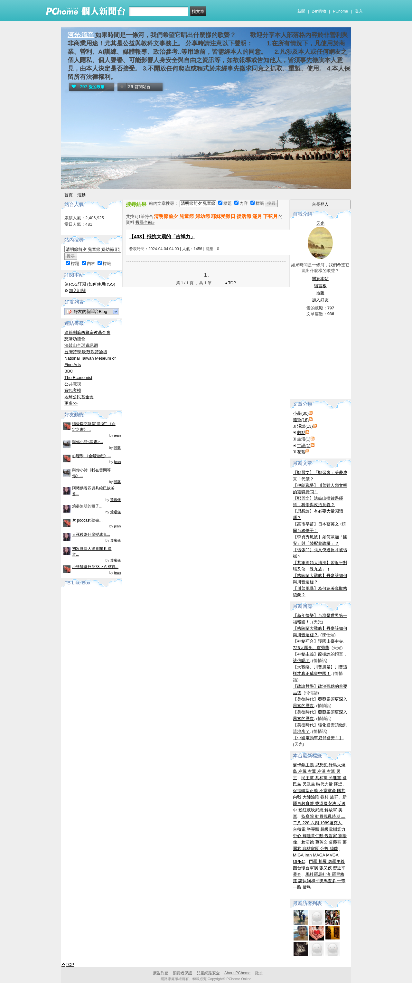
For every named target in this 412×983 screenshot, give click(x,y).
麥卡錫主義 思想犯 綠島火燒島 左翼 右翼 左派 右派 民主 (319, 771)
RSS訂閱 (77, 284)
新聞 (301, 11)
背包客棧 (72, 390)
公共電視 (72, 384)
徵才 (259, 973)
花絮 (301, 451)
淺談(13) (305, 426)
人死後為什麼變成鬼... (91, 534)
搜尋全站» (145, 222)
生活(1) (304, 439)
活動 (81, 195)
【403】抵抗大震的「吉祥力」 (162, 236)
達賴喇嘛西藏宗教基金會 (87, 332)
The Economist (78, 377)
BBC (68, 371)
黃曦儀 (115, 500)
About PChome (237, 973)
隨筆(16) (301, 419)
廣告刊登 (160, 973)
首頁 (68, 195)
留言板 (320, 285)
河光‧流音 (81, 35)
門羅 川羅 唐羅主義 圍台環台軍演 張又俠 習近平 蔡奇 (319, 868)
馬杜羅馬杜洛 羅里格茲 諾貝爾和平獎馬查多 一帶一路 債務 (319, 881)
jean (117, 435)
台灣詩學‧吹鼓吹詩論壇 (85, 351)
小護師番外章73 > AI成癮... (95, 566)
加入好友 (320, 300)
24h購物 (319, 11)
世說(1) (304, 445)
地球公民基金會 (79, 396)
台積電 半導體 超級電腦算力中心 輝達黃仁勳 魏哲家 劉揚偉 (320, 836)
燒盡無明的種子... (87, 506)
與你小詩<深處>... (87, 442)
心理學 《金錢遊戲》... (91, 456)
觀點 (301, 432)
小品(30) (301, 413)
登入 (359, 11)
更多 (71, 403)
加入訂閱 (77, 290)
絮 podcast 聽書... (87, 520)
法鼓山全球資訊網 (81, 345)
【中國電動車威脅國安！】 (318, 737)
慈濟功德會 (74, 338)
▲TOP (229, 283)
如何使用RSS (101, 284)
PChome (340, 11)
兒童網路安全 (208, 973)
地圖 (320, 292)
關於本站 (320, 278)
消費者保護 (182, 973)
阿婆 (117, 447)
